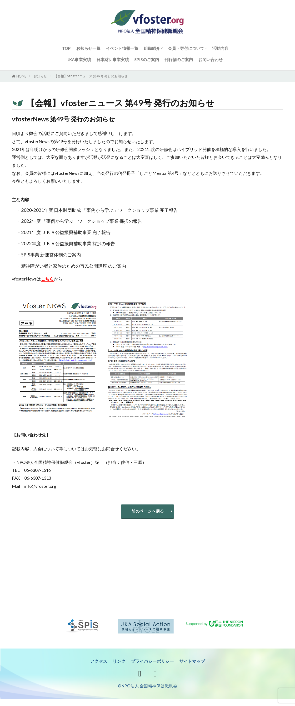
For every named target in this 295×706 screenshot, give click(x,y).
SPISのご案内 (146, 59)
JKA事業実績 (79, 59)
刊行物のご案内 (179, 59)
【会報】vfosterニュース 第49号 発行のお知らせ (91, 76)
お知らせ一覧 (88, 48)
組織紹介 (152, 48)
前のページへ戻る (147, 511)
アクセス (96, 662)
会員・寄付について (186, 48)
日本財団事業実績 (112, 59)
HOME (21, 76)
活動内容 (220, 48)
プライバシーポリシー (152, 662)
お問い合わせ (210, 59)
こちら (47, 278)
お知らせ (40, 76)
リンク (118, 662)
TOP (66, 48)
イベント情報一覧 (122, 48)
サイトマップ (194, 662)
